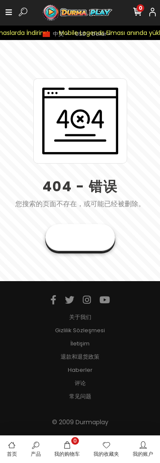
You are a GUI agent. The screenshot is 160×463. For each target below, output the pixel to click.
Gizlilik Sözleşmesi (80, 330)
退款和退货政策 (80, 357)
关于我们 (80, 317)
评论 (80, 383)
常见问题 (80, 396)
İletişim (80, 343)
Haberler (80, 370)
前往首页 (80, 237)
